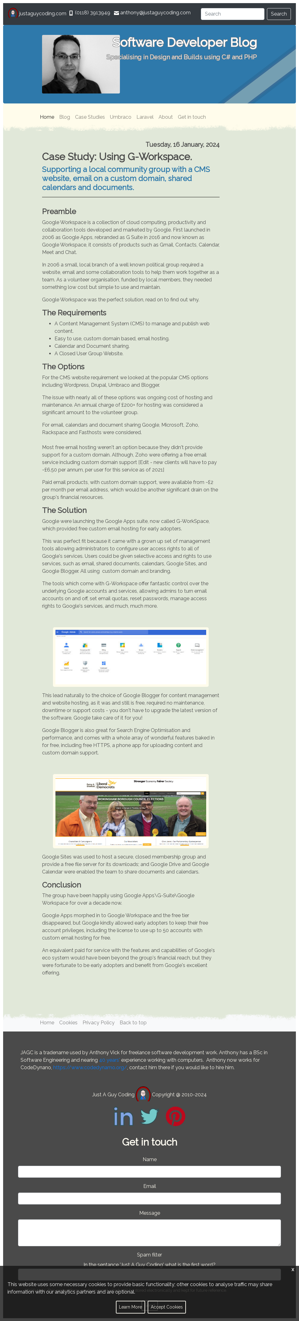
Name (150, 1159)
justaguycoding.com (38, 14)
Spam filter (149, 1255)
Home (47, 117)
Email (149, 1186)
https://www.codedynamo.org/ (90, 1067)
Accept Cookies (167, 1306)
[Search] (232, 14)
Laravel (145, 117)
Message (149, 1213)
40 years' (109, 1060)
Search (279, 14)
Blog (64, 117)
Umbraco (120, 117)
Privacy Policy (99, 1023)
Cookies (68, 1023)
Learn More (130, 1306)
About (166, 117)
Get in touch (192, 117)
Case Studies (90, 117)
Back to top (133, 1023)
